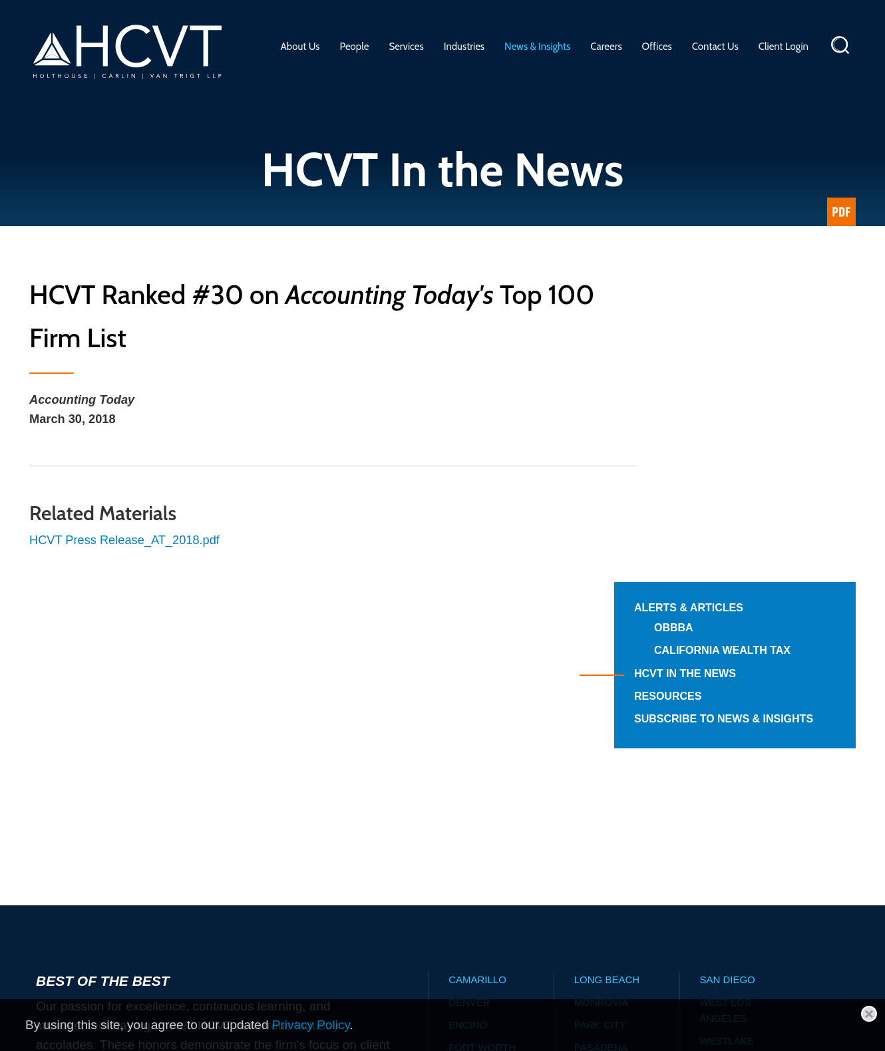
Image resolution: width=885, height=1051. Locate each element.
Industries (464, 47)
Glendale (475, 809)
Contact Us (715, 47)
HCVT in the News (736, 397)
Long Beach (606, 718)
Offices (657, 47)
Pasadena (601, 786)
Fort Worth (482, 786)
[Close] (869, 1014)
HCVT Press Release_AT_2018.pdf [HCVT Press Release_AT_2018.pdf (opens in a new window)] (128, 542)
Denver (469, 741)
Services (406, 47)
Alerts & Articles (740, 316)
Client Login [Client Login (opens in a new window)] (783, 47)
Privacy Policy (311, 1025)
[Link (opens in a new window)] (841, 212)
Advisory (363, 952)
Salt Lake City (613, 831)
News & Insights (537, 47)
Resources (719, 420)
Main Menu (401, 16)
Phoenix (597, 809)
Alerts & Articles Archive (473, 952)
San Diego (727, 718)
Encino (467, 764)
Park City (600, 764)
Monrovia (601, 741)
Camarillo (477, 718)
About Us (300, 47)
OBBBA (725, 336)
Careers (605, 47)
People (354, 47)
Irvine (465, 831)
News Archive (596, 952)
